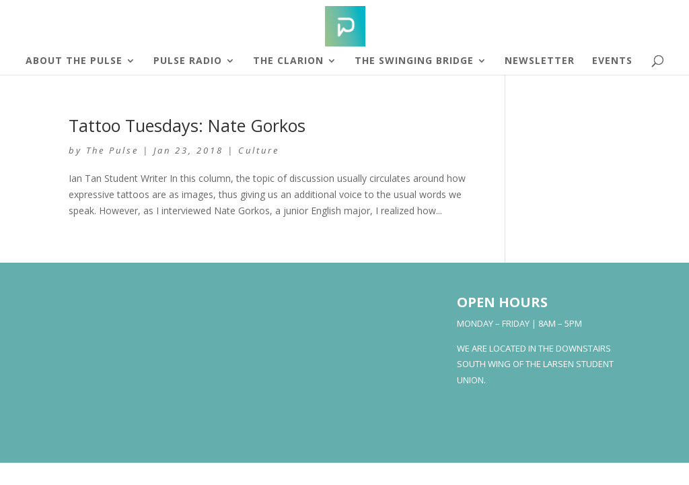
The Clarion (288, 61)
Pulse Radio (187, 61)
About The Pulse (74, 61)
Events (612, 61)
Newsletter (540, 61)
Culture (258, 150)
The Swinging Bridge (414, 61)
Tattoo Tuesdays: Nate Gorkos (187, 125)
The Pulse (112, 150)
